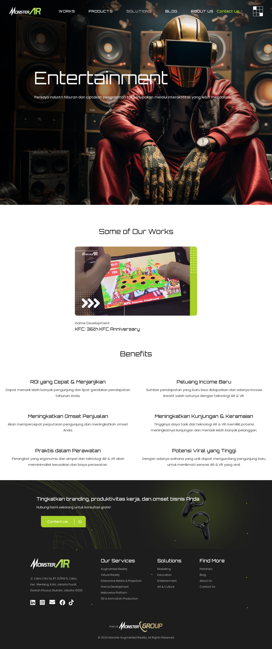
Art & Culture (165, 587)
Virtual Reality (110, 575)
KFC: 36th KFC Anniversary (107, 329)
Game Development (92, 323)
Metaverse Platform (114, 593)
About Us (206, 581)
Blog (203, 575)
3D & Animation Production (119, 598)
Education (164, 575)
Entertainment (167, 581)
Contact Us (228, 11)
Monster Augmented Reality (128, 637)
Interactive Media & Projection (121, 581)
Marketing (164, 569)
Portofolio (206, 569)
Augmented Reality (114, 569)
